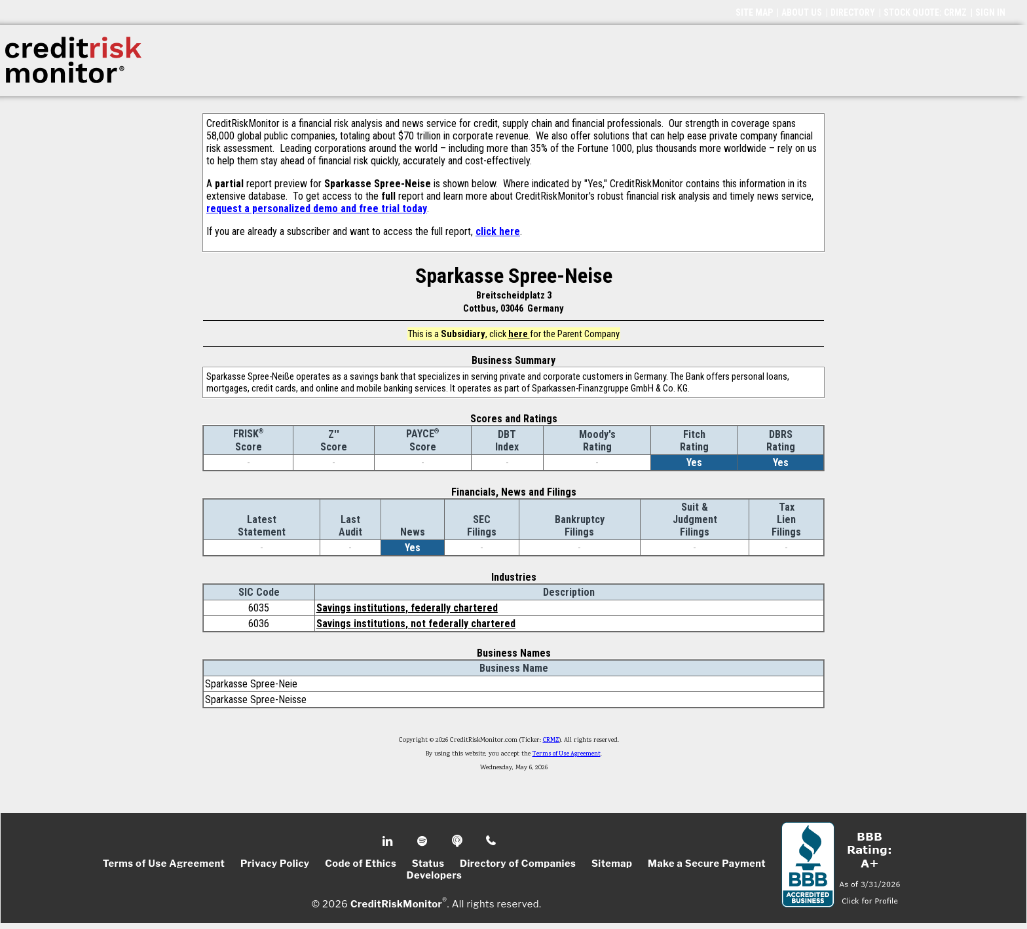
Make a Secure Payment (707, 863)
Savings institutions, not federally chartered (415, 623)
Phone (491, 841)
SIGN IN (990, 12)
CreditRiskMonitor (396, 904)
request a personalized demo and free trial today (316, 208)
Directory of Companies (518, 863)
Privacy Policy (275, 863)
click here (498, 231)
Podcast (458, 841)
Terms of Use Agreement (566, 754)
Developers (434, 875)
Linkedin (389, 841)
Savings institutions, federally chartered (407, 608)
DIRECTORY (853, 12)
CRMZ (551, 740)
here (519, 334)
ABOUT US (801, 12)
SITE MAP (754, 12)
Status (428, 863)
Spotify (423, 841)
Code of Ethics (360, 863)
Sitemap (612, 863)
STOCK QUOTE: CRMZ (925, 12)
